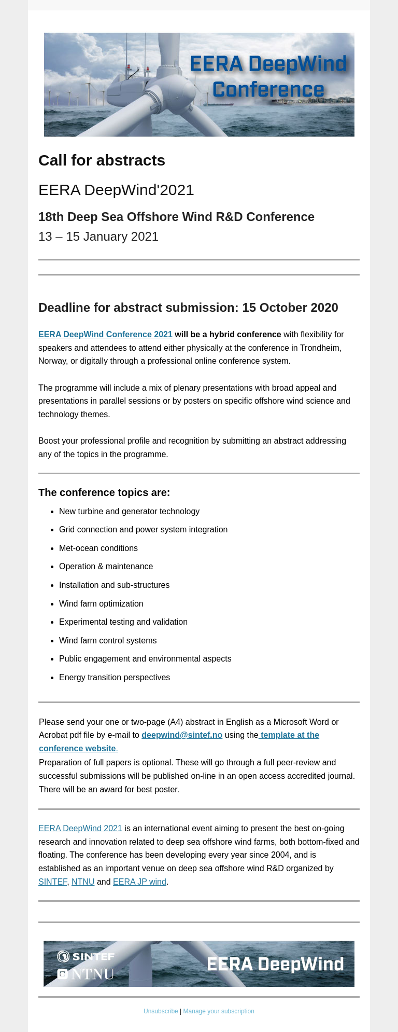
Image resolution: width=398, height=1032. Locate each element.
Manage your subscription (218, 1011)
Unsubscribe (161, 1011)
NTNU (83, 881)
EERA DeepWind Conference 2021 (105, 334)
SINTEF (52, 881)
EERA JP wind (139, 881)
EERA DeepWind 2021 (80, 828)
